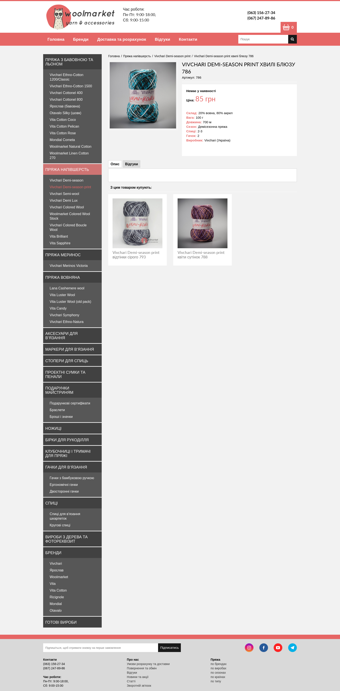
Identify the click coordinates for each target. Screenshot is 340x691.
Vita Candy (58, 308)
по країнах (218, 677)
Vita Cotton (58, 590)
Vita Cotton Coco (63, 120)
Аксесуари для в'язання (61, 335)
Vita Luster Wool (62, 295)
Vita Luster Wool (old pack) (70, 301)
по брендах (219, 664)
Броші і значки (61, 416)
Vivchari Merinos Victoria (69, 266)
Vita (53, 584)
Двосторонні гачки (64, 491)
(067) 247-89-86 (261, 18)
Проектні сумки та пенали (65, 374)
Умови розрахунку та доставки (148, 664)
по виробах (218, 668)
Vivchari (56, 563)
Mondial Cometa (62, 140)
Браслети (57, 410)
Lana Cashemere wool (67, 288)
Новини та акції (137, 677)
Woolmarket (59, 577)
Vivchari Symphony (64, 315)
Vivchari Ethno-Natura (66, 322)
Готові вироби (61, 622)
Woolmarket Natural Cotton (71, 146)
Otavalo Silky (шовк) (65, 113)
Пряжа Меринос (63, 254)
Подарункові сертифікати (70, 403)
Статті (131, 681)
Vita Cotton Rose (63, 133)
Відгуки (162, 39)
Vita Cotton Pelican (64, 126)
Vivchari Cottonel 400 (66, 93)
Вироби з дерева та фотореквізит (66, 538)
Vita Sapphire (60, 243)
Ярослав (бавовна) (65, 106)
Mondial (56, 604)
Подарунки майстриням (59, 390)
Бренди (80, 39)
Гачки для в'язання (66, 467)
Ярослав (57, 570)
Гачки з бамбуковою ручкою (72, 478)
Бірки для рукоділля (67, 439)
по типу (216, 681)
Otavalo (56, 610)
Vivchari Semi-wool (64, 194)
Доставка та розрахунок (121, 39)
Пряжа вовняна (62, 277)
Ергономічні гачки (64, 485)
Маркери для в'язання (69, 349)
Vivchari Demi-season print (70, 187)
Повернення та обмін (142, 668)
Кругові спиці (60, 525)
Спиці (51, 503)
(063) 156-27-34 (261, 12)
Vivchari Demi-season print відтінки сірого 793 (136, 254)
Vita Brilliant (59, 236)
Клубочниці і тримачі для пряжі (68, 453)
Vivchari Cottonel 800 (66, 99)
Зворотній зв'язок (139, 685)
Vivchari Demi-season (66, 180)
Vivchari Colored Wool (67, 207)
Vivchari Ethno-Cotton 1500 (71, 86)
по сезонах (218, 672)
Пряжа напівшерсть (67, 169)
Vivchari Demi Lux (64, 200)
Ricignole (57, 597)
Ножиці (53, 428)
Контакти (188, 39)
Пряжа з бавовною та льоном (69, 61)
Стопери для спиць (66, 360)
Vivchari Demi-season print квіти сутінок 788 (201, 254)
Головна (55, 39)
